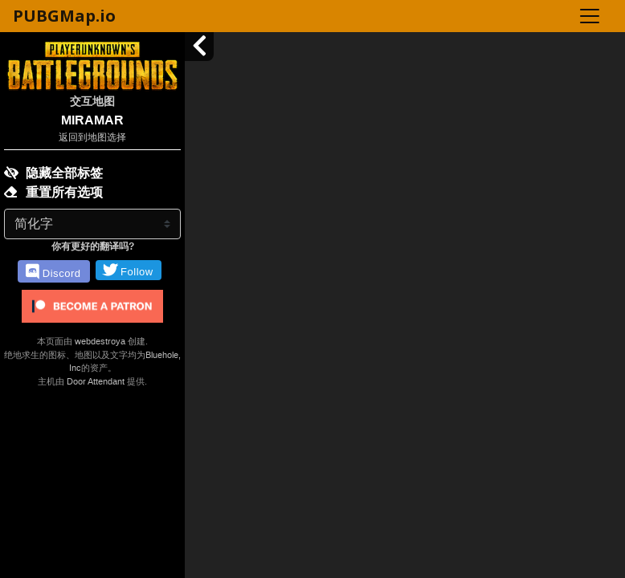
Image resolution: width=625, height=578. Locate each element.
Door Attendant (96, 381)
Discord (53, 271)
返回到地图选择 (92, 137)
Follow (128, 270)
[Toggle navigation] (589, 16)
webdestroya (100, 341)
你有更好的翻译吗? (92, 246)
